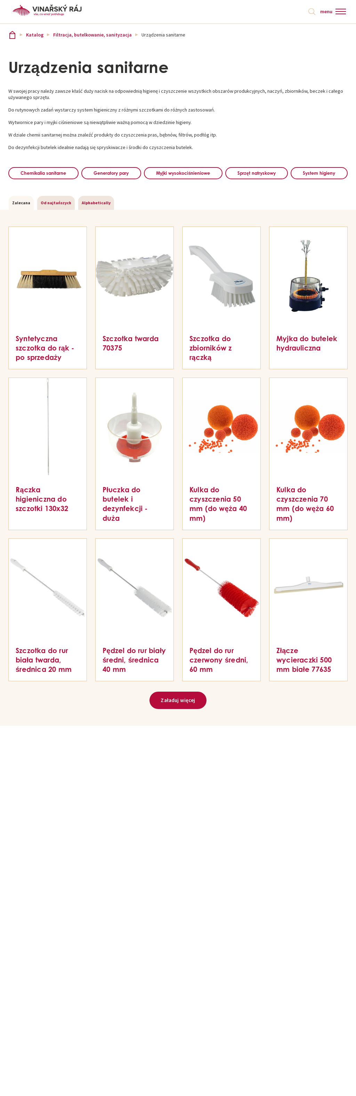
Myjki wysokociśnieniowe (220, 173)
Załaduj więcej (178, 718)
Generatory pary (132, 173)
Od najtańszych (56, 220)
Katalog (34, 35)
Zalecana (21, 220)
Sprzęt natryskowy (309, 173)
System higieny (178, 190)
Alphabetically (96, 220)
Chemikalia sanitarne (51, 173)
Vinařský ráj (12, 35)
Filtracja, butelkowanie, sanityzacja (92, 35)
